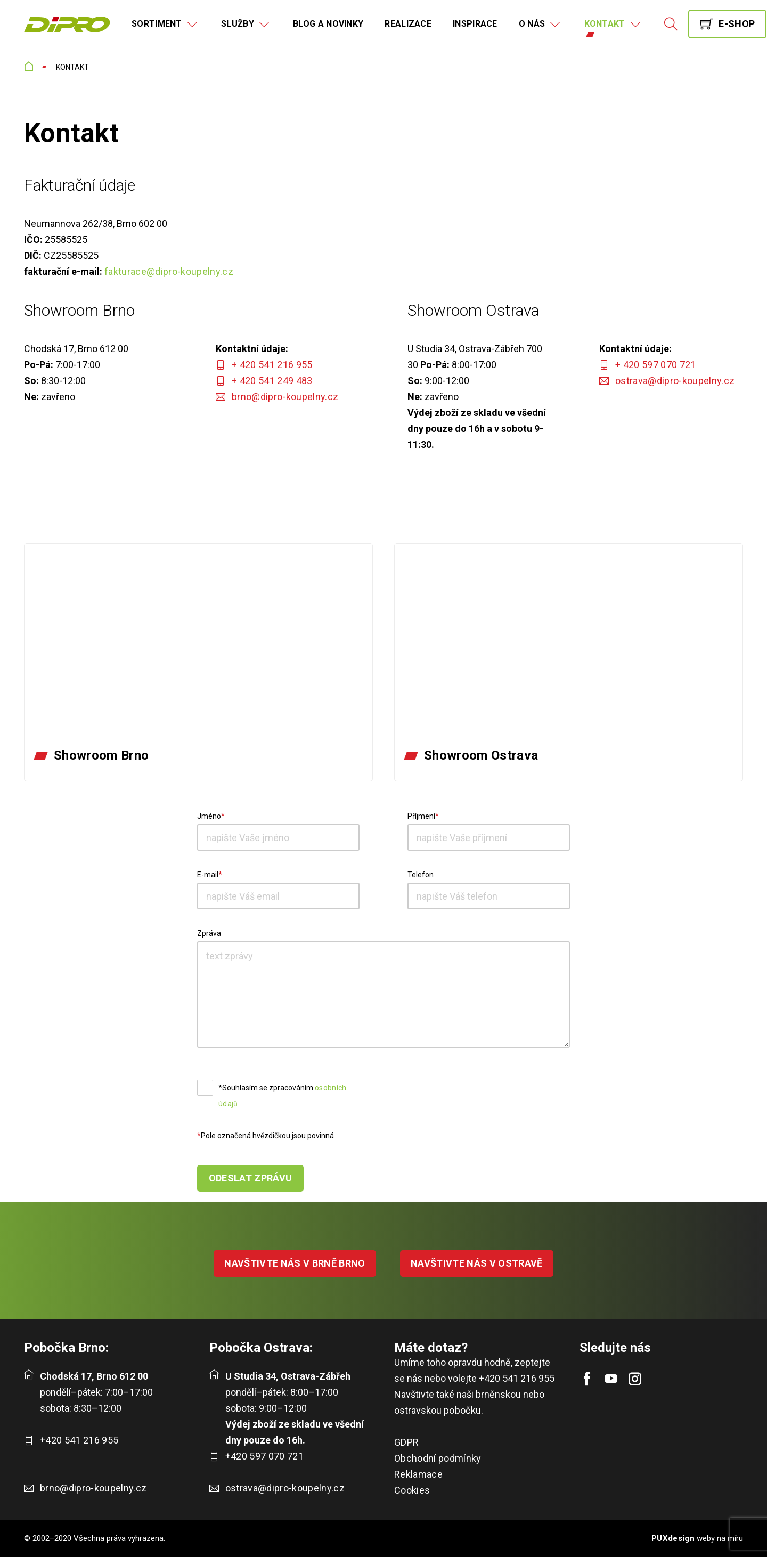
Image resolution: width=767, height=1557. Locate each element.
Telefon (420, 874)
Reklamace (418, 1474)
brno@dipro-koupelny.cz (285, 396)
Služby (237, 24)
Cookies (412, 1490)
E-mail (207, 874)
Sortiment (157, 24)
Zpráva (209, 933)
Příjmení (421, 816)
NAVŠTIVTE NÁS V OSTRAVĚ (477, 1263)
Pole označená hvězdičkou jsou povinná (267, 1135)
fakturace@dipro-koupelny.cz (168, 271)
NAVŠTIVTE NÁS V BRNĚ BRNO (294, 1263)
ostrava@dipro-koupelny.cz (675, 380)
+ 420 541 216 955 (272, 364)
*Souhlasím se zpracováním (282, 1095)
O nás (532, 24)
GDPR (406, 1442)
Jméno (209, 816)
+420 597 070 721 (264, 1456)
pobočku (462, 1410)
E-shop (737, 23)
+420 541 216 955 (79, 1440)
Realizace (408, 24)
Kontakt (604, 24)
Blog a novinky (328, 24)
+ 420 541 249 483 (272, 380)
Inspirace (475, 24)
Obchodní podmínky (438, 1458)
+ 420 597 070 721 (655, 364)
